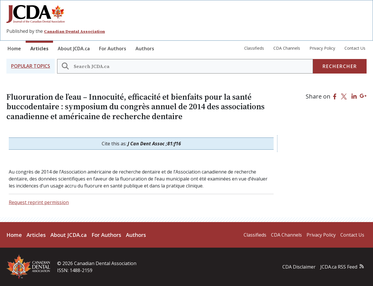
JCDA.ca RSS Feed (338, 267)
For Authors (112, 48)
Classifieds (254, 48)
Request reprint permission (39, 202)
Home (14, 48)
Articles (39, 48)
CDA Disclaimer (299, 267)
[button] (30, 66)
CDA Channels (286, 48)
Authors (145, 48)
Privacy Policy (322, 48)
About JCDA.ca (74, 48)
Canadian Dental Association (74, 31)
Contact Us (354, 48)
